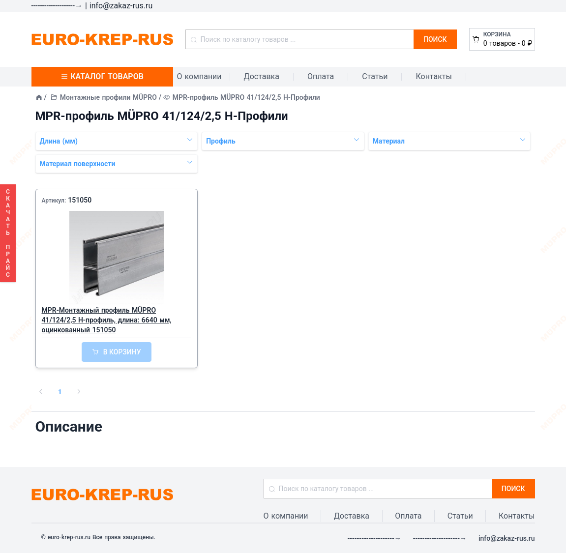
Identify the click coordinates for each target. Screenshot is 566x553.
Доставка (261, 76)
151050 (79, 200)
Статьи (374, 76)
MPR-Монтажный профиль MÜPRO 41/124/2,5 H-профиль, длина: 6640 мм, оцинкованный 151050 (107, 320)
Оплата (320, 76)
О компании (199, 76)
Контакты (433, 76)
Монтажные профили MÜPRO (108, 97)
